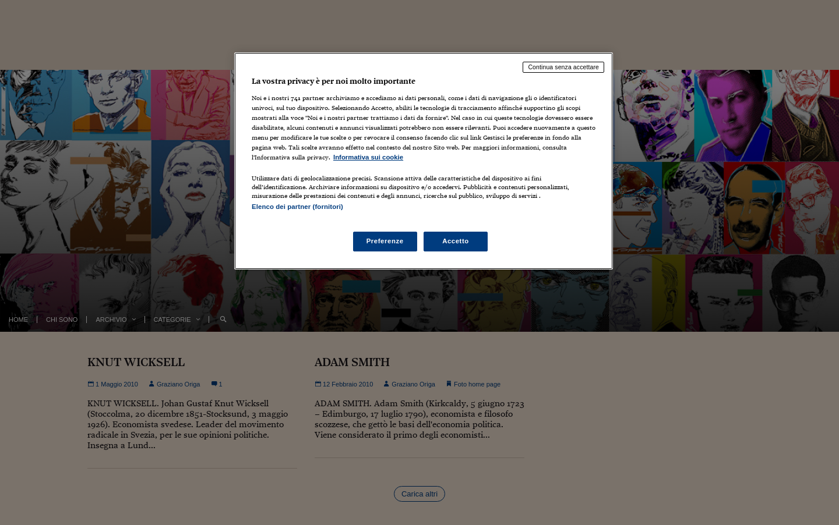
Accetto (455, 240)
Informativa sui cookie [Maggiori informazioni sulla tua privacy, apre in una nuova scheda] (368, 157)
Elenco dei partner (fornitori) (297, 206)
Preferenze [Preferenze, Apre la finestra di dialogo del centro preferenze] (385, 240)
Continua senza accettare (563, 66)
